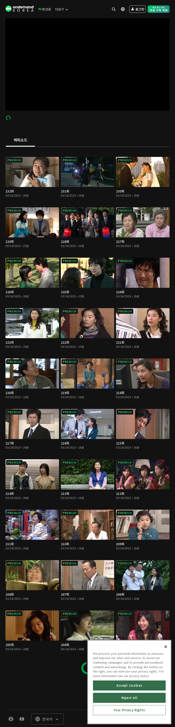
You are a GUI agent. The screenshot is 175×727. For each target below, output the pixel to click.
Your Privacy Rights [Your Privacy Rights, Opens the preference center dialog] (129, 719)
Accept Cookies (129, 694)
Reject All (129, 706)
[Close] (166, 656)
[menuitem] (43, 9)
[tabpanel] (87, 413)
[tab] (20, 140)
